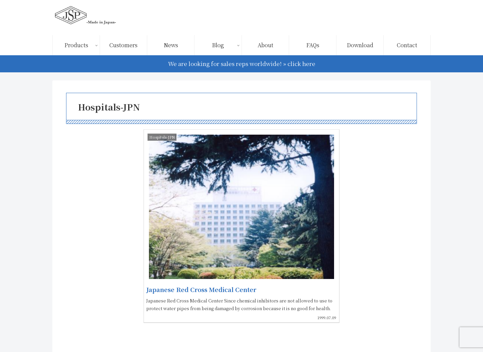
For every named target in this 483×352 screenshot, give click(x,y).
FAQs (393, 331)
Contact (415, 331)
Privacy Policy (363, 331)
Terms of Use (323, 331)
